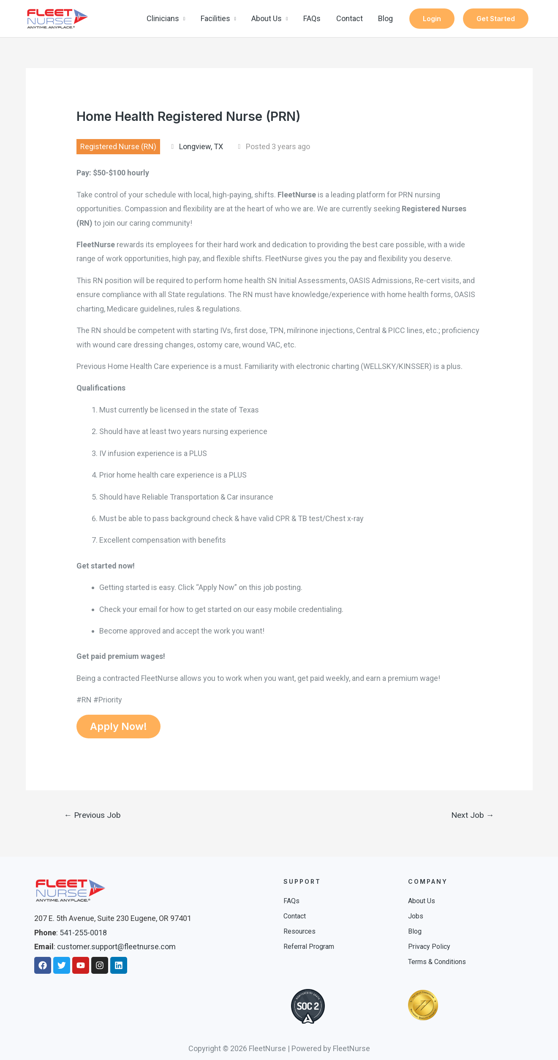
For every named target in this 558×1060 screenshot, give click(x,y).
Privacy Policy (429, 947)
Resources (299, 931)
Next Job (472, 815)
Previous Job (92, 815)
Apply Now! (118, 726)
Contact (350, 18)
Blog (385, 18)
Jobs (415, 916)
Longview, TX (201, 146)
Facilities (216, 18)
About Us (268, 18)
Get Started (495, 18)
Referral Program (308, 947)
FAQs (312, 18)
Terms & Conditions (437, 962)
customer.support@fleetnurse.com (116, 946)
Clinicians (164, 18)
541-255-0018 (83, 932)
